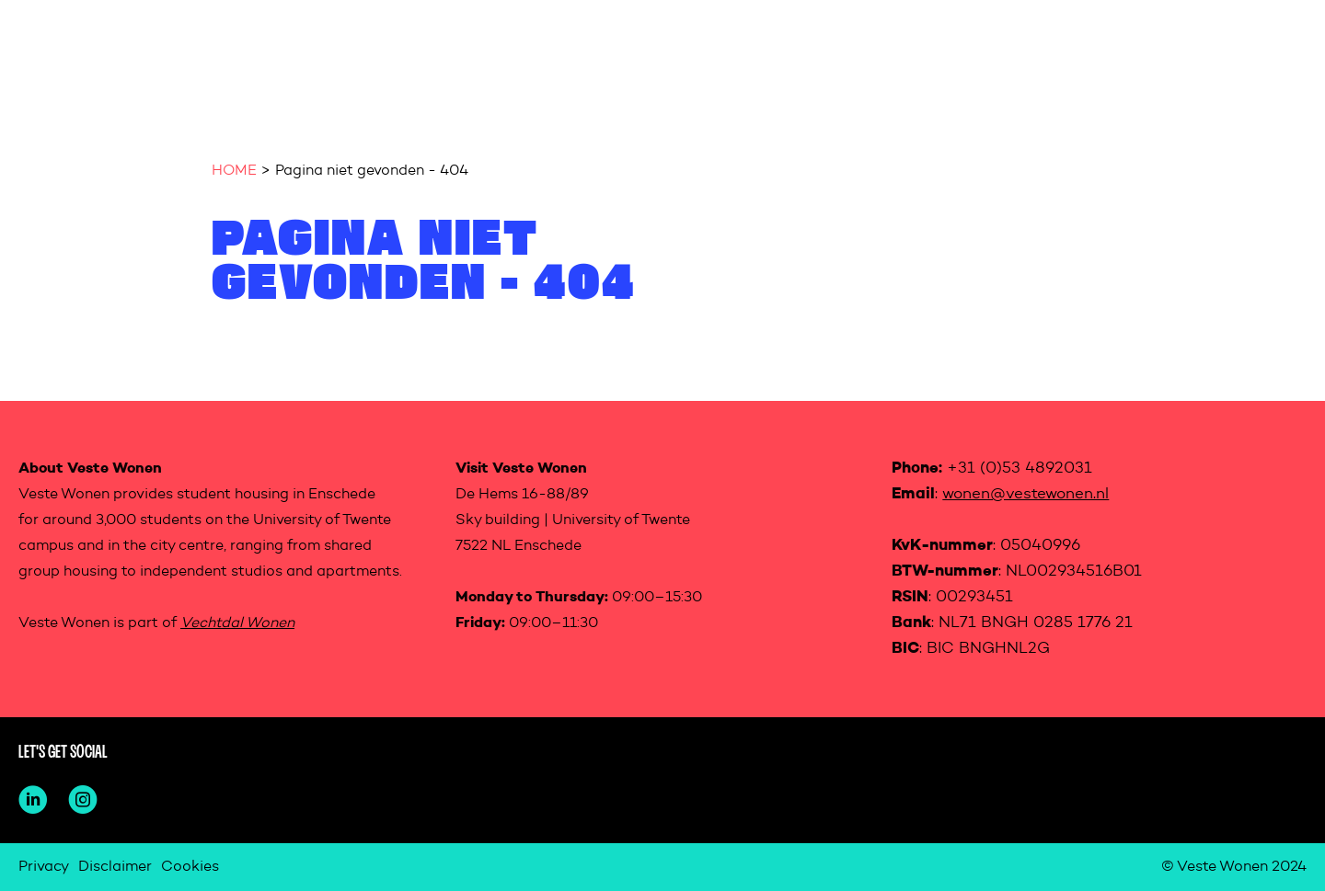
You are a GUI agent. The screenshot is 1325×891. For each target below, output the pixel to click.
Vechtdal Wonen (237, 623)
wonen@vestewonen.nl (1025, 494)
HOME (234, 171)
